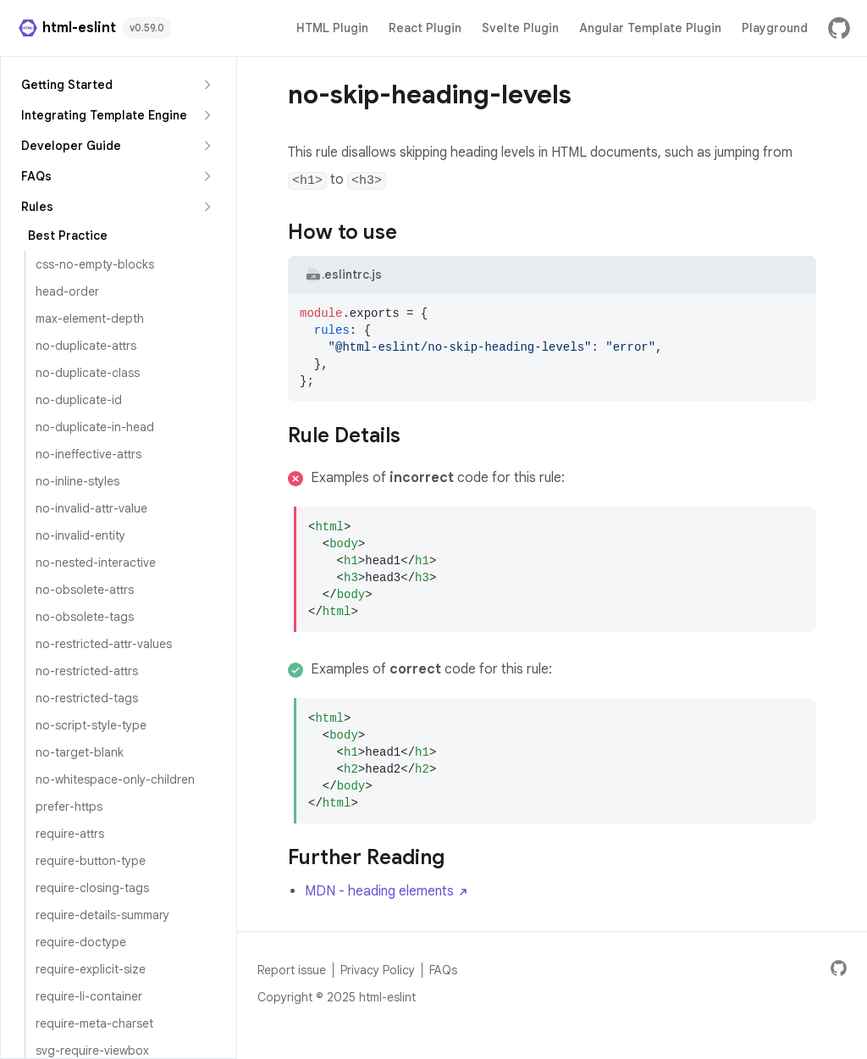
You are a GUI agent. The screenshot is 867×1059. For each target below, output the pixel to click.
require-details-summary (102, 915)
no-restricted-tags (87, 698)
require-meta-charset (94, 1023)
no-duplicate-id (79, 400)
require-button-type (91, 860)
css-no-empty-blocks (95, 264)
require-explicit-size (91, 969)
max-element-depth (90, 318)
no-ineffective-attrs (88, 454)
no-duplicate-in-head (95, 427)
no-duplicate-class (88, 372)
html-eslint (66, 28)
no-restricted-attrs (87, 671)
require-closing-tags (92, 887)
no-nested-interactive (96, 562)
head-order (67, 291)
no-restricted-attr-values (104, 643)
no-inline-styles (77, 481)
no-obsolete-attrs (85, 589)
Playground (775, 28)
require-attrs (70, 833)
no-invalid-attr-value (91, 508)
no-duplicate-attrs (86, 345)
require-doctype (81, 942)
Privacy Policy (377, 970)
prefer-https (69, 806)
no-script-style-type (91, 725)
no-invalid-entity (80, 535)
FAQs (443, 970)
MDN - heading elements (388, 891)
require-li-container (89, 996)
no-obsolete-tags (85, 616)
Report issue (291, 970)
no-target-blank (80, 752)
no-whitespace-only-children (115, 779)
